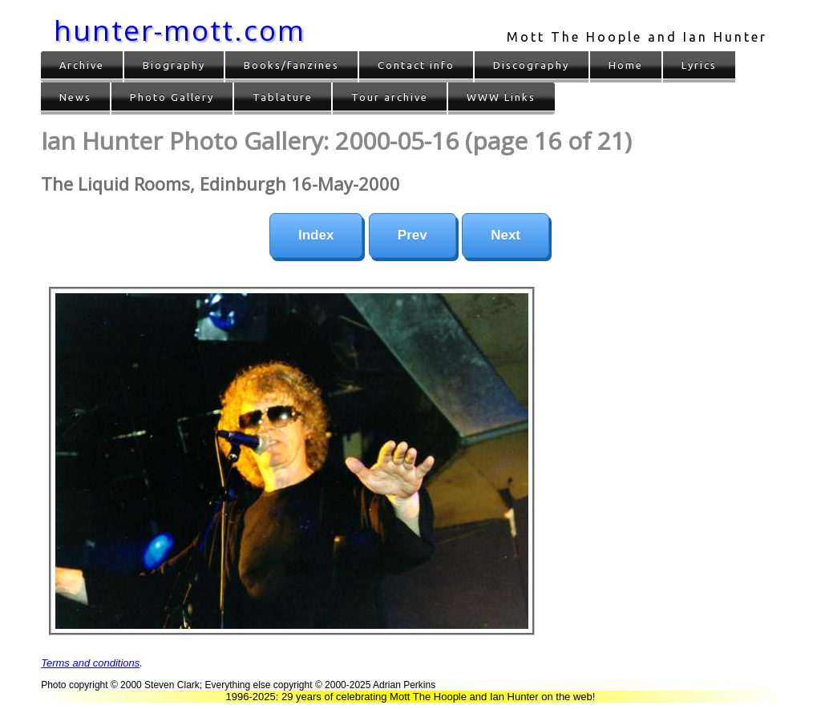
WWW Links (501, 97)
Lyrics (699, 64)
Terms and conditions (90, 663)
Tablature (283, 97)
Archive (81, 64)
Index (316, 235)
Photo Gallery (172, 97)
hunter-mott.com (179, 30)
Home (626, 64)
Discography (531, 64)
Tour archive (389, 97)
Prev (412, 235)
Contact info (416, 64)
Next (505, 235)
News (75, 97)
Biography (174, 64)
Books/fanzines (291, 64)
